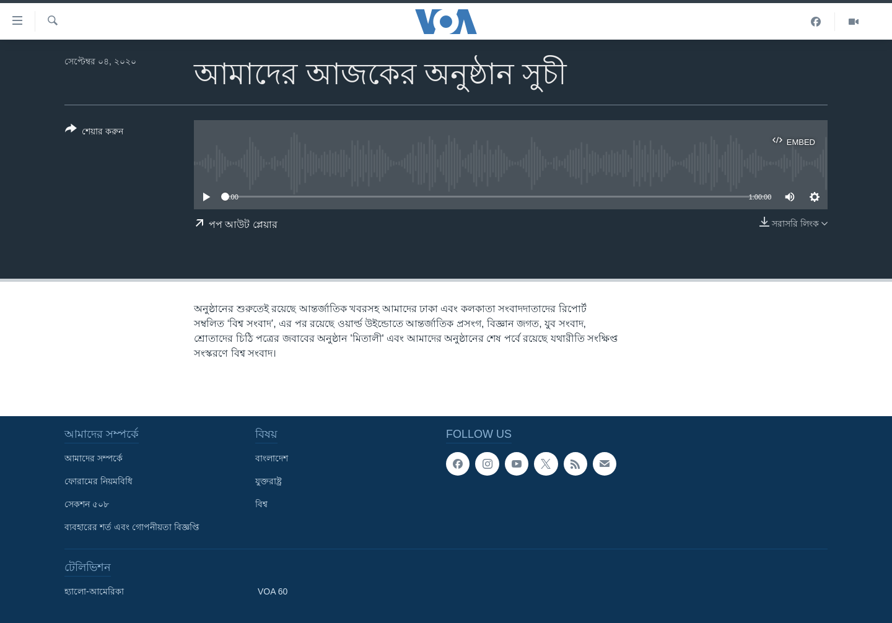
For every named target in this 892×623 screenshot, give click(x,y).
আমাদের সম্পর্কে (93, 458)
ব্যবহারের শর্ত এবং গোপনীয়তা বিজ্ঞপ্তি (131, 527)
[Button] (94, 132)
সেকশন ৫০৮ (86, 504)
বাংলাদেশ (271, 458)
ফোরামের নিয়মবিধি (98, 481)
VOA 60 (272, 591)
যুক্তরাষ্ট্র (268, 481)
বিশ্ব (261, 504)
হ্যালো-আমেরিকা (94, 591)
